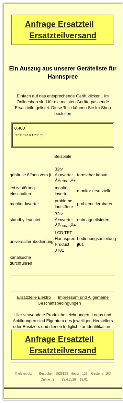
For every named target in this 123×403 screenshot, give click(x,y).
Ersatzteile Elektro (34, 297)
